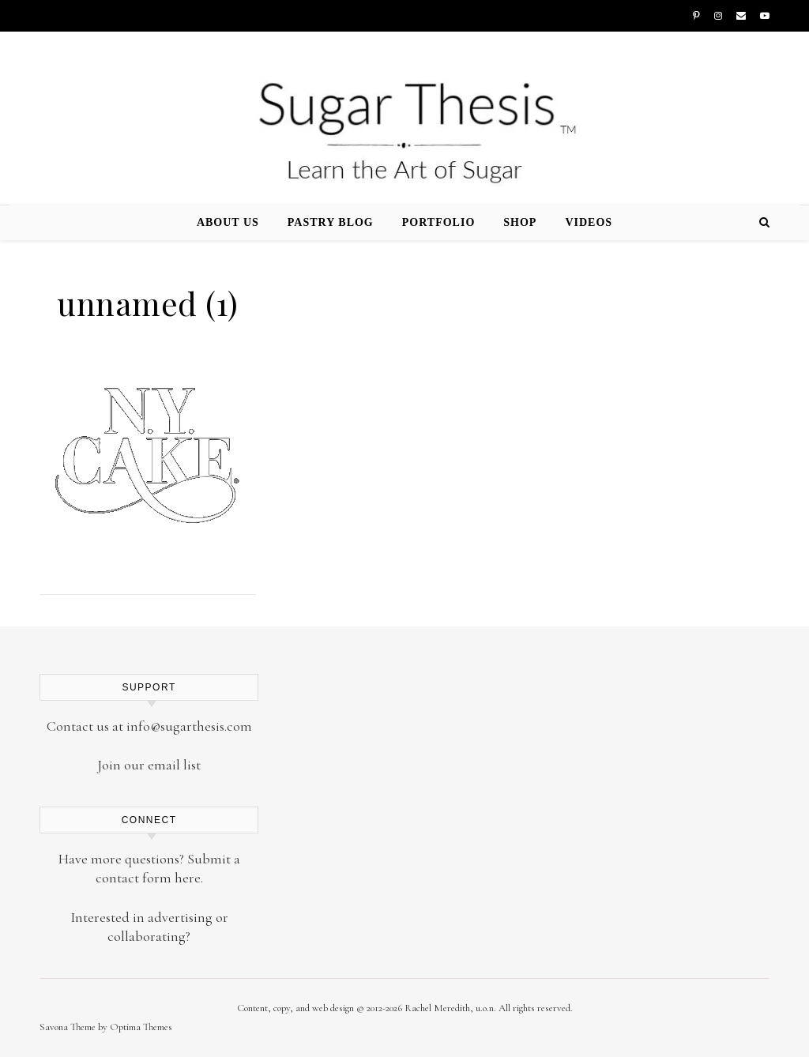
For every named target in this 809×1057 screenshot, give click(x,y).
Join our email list (149, 764)
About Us (228, 222)
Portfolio (439, 222)
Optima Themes (141, 1027)
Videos (588, 222)
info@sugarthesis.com (189, 726)
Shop (519, 222)
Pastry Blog (331, 222)
